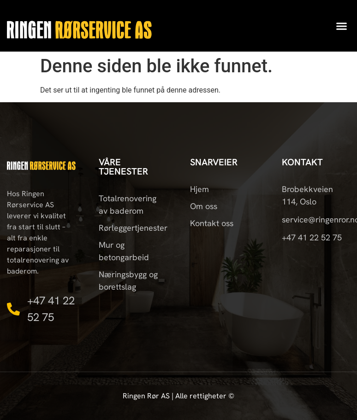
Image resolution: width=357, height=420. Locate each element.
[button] (342, 26)
